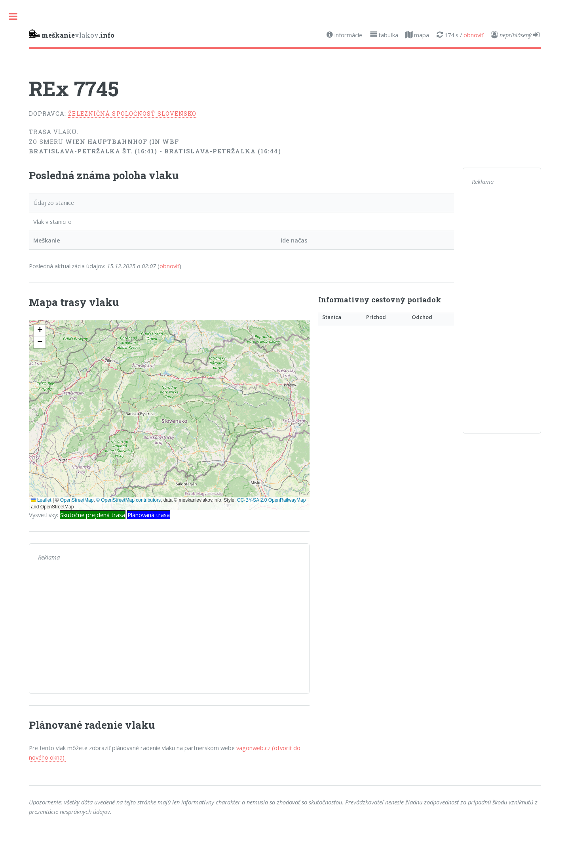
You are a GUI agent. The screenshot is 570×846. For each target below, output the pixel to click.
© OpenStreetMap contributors (128, 500)
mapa (420, 35)
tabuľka (387, 35)
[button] (40, 330)
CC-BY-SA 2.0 (252, 500)
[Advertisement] (169, 629)
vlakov (71, 34)
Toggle (13, 16)
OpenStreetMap (77, 500)
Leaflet (41, 500)
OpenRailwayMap (287, 500)
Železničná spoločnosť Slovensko (132, 113)
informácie (347, 35)
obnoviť (473, 35)
